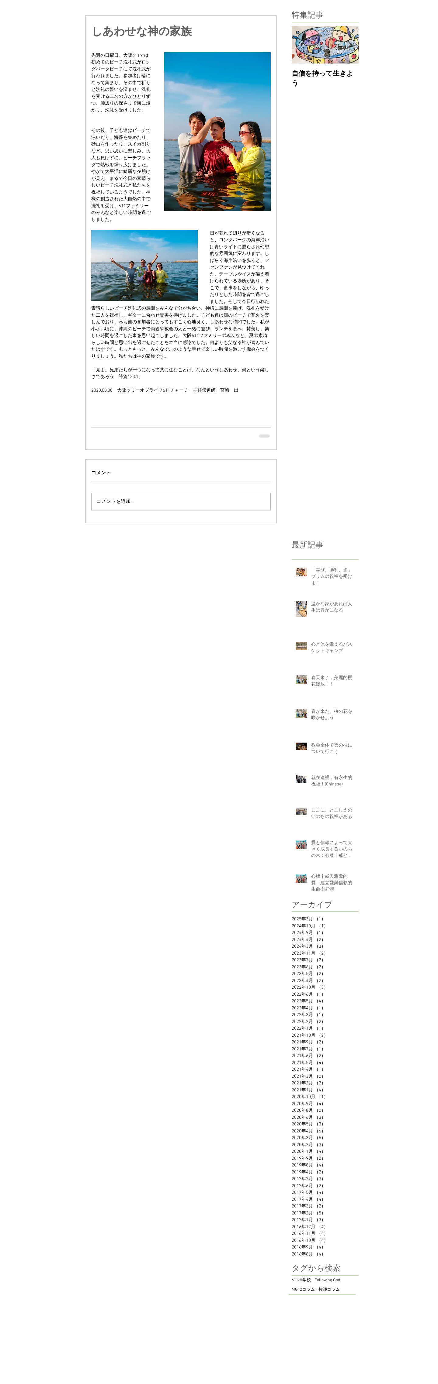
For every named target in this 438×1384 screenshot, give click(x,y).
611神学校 (301, 1280)
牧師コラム (329, 1289)
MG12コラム (303, 1289)
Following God (327, 1280)
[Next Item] (349, 45)
